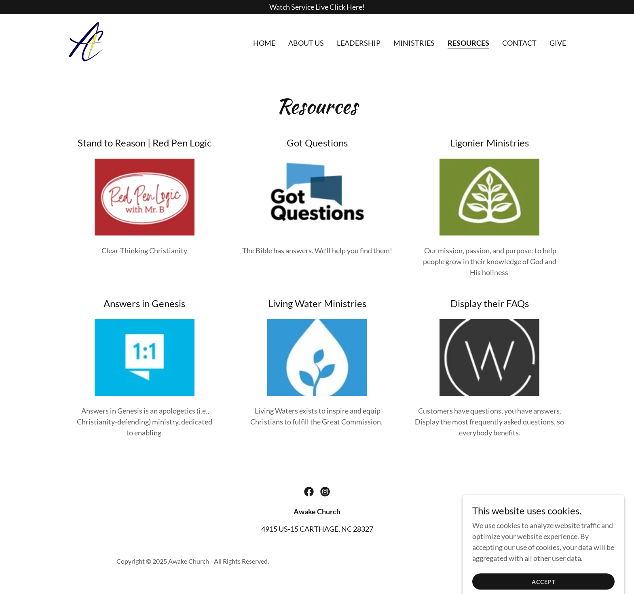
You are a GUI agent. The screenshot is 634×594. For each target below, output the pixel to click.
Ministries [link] (414, 42)
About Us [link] (306, 42)
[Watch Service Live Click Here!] (317, 7)
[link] (86, 40)
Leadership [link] (358, 42)
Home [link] (264, 42)
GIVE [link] (557, 42)
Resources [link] (468, 42)
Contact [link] (519, 42)
